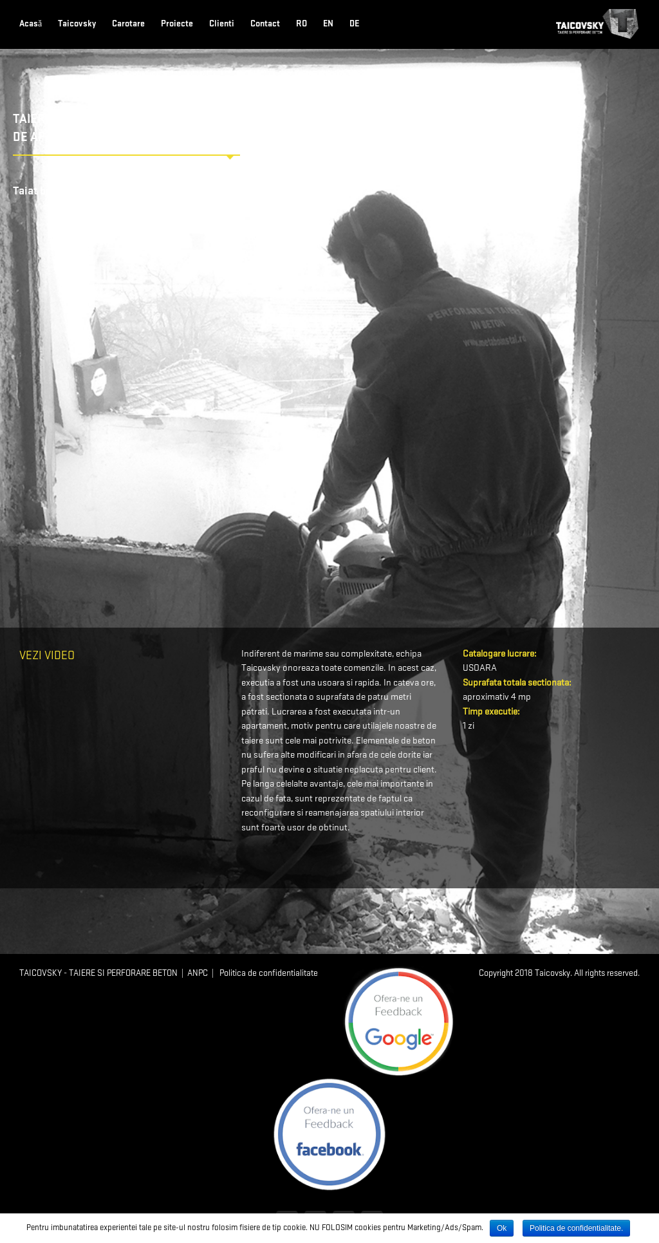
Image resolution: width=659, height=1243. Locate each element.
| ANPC (193, 973)
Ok (501, 1228)
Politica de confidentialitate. (576, 1228)
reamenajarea (331, 813)
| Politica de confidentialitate (263, 973)
